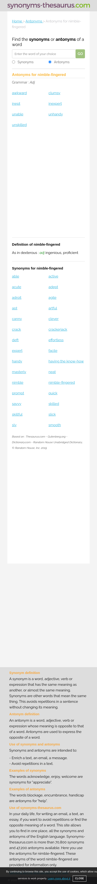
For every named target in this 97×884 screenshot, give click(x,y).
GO (80, 54)
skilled (53, 404)
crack (16, 329)
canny (17, 319)
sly (14, 425)
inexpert (55, 103)
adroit (16, 297)
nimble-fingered (61, 382)
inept (16, 103)
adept (53, 287)
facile (52, 351)
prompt (18, 393)
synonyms (39, 39)
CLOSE (79, 878)
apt (14, 308)
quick (52, 393)
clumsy (54, 93)
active (53, 276)
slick (52, 414)
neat (52, 372)
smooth (54, 425)
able (15, 276)
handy (17, 361)
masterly (19, 372)
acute (16, 287)
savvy (16, 404)
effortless (55, 340)
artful (52, 308)
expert (17, 351)
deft (15, 340)
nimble (17, 382)
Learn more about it (59, 878)
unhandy (55, 114)
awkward (19, 93)
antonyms (66, 39)
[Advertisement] (48, 185)
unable (17, 114)
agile (52, 297)
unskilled (19, 125)
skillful (17, 414)
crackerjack (57, 329)
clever (53, 319)
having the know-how (66, 361)
